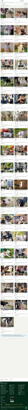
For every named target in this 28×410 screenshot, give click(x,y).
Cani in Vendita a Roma (21, 387)
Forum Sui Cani (20, 389)
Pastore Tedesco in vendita (4, 390)
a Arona (8, 5)
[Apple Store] (12, 399)
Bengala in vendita (11, 390)
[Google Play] (12, 397)
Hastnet (9, 404)
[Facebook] (11, 401)
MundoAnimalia (16, 404)
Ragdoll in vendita (11, 389)
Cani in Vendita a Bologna (21, 388)
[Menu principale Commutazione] (1, 1)
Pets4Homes (6, 404)
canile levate (11, 379)
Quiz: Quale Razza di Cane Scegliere (21, 392)
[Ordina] (26, 7)
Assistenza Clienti (3, 400)
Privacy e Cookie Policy (20, 407)
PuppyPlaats (12, 404)
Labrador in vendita (3, 389)
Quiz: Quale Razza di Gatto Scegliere (21, 394)
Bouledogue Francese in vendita (4, 391)
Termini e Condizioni (3, 402)
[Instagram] (13, 401)
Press (1, 401)
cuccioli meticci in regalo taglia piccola (4, 379)
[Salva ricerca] (26, 408)
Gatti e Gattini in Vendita (12, 385)
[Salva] (12, 19)
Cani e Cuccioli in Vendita (3, 385)
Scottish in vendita (11, 391)
